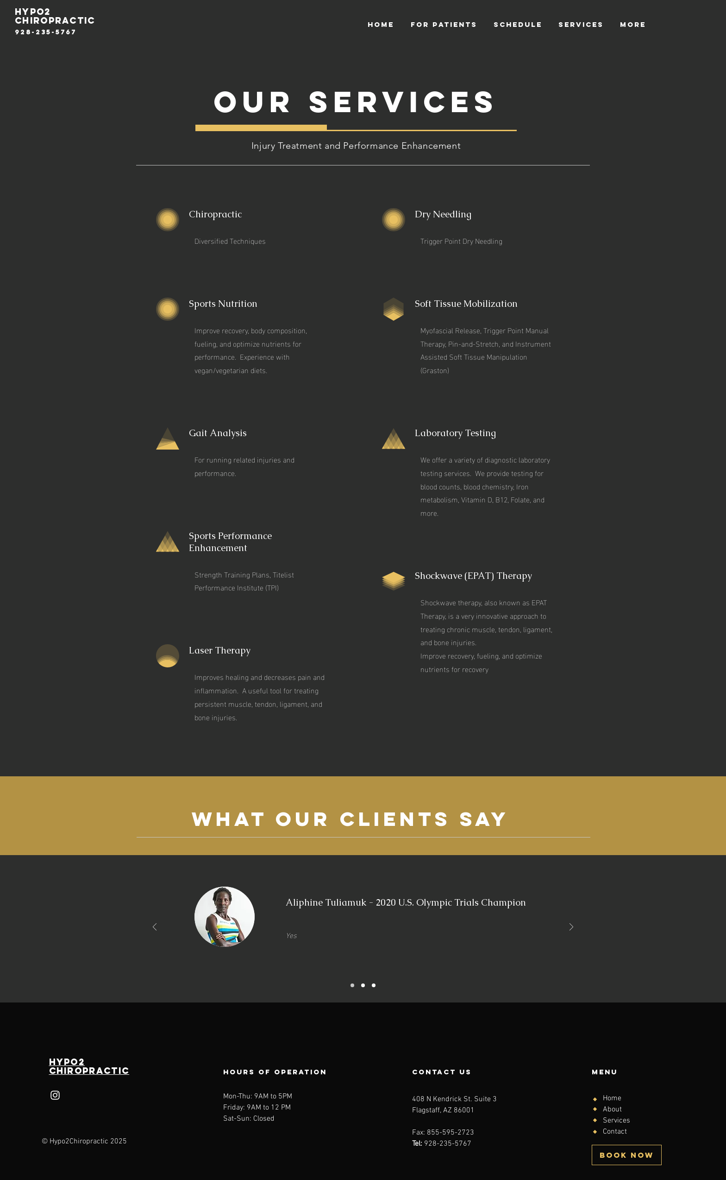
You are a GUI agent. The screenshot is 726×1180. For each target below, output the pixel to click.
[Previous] (154, 927)
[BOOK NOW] (627, 1155)
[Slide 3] (374, 985)
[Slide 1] (352, 985)
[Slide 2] (363, 985)
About (612, 1109)
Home (612, 1098)
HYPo (64, 1061)
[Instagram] (55, 1095)
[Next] (571, 927)
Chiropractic (89, 1070)
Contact (615, 1131)
